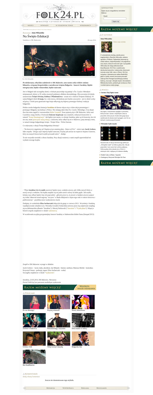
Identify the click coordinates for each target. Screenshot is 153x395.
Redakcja (51, 388)
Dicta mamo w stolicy (83, 321)
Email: (106, 16)
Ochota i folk (34, 339)
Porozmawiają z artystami (58, 321)
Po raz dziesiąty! (34, 303)
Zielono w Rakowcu (34, 321)
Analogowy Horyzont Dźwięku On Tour (113, 157)
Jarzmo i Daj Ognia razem (109, 92)
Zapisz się (116, 21)
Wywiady (44, 25)
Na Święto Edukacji (46, 29)
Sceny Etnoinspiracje (36, 117)
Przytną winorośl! (58, 303)
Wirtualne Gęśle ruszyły (109, 124)
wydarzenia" (50, 273)
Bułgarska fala (83, 339)
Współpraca (68, 388)
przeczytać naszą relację (41, 119)
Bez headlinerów (34, 358)
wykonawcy (52, 211)
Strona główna (59, 13)
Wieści (30, 25)
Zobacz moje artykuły (119, 42)
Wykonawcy (85, 25)
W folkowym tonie (64, 25)
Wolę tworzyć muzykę (58, 339)
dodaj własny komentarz (31, 377)
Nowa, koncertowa (83, 303)
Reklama (85, 388)
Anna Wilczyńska (38, 33)
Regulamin (102, 388)
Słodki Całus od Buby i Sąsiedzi (111, 155)
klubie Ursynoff (55, 112)
